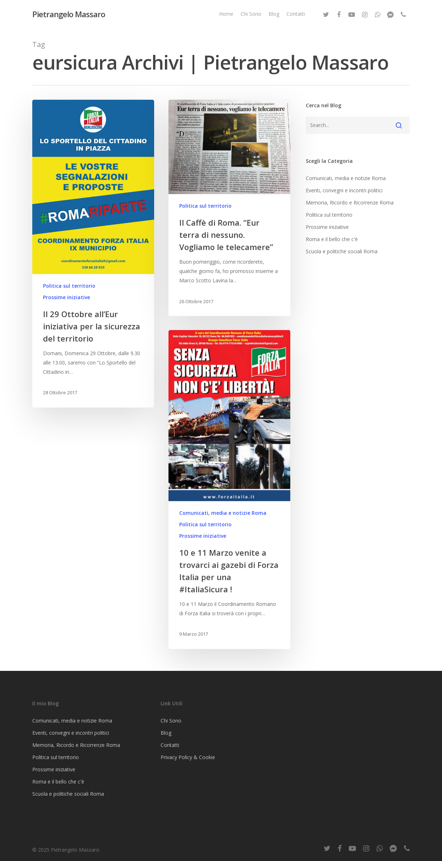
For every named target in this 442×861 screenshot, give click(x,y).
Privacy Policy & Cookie (188, 757)
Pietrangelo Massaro (68, 14)
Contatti (295, 13)
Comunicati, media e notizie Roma (222, 515)
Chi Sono (251, 13)
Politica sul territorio (69, 285)
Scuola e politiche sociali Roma (341, 251)
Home (226, 13)
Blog (273, 13)
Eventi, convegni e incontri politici (344, 190)
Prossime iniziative (66, 297)
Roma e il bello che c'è (332, 239)
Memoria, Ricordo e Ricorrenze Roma (350, 202)
